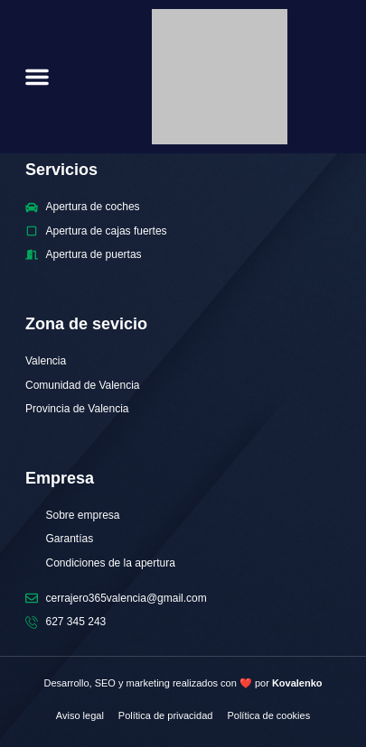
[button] (37, 77)
